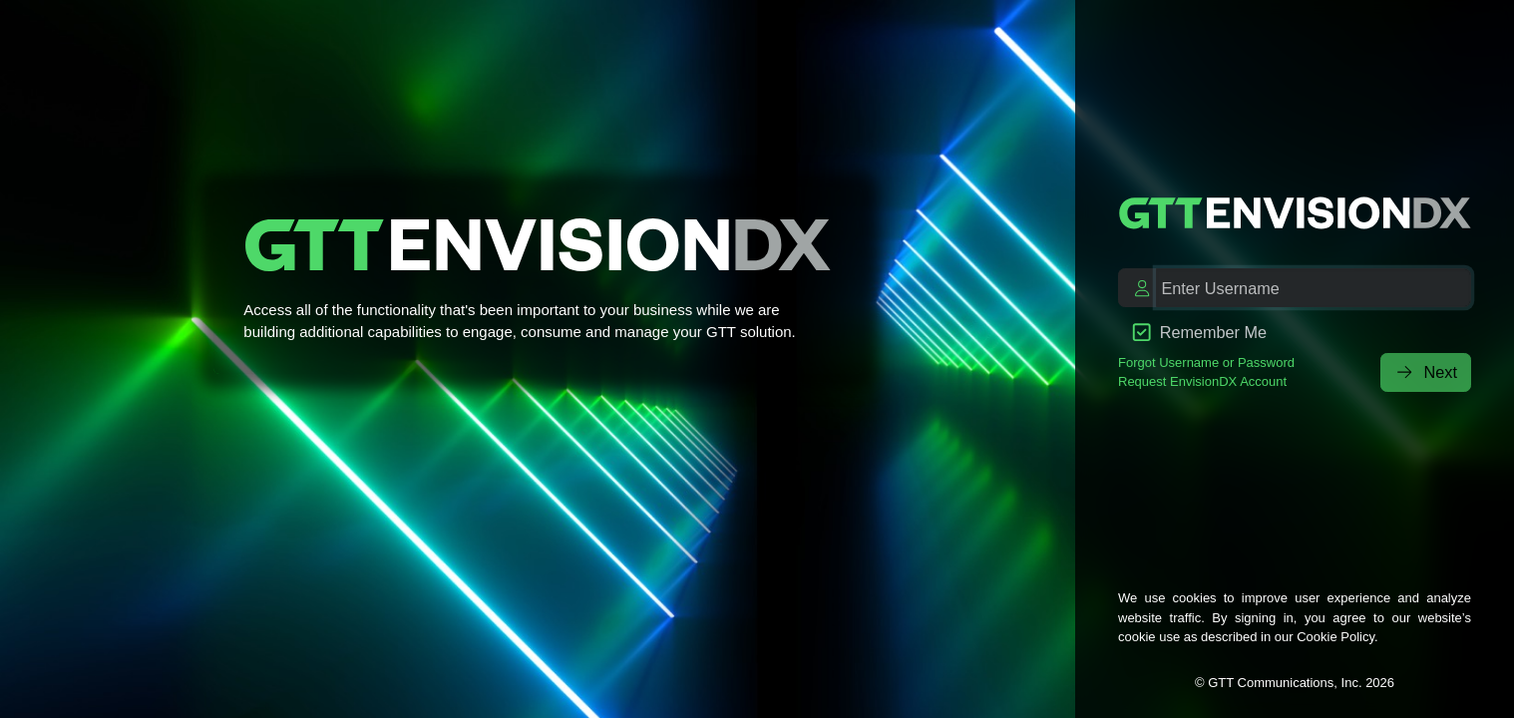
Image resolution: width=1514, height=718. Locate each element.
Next (1425, 372)
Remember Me (1200, 331)
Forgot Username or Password (1206, 362)
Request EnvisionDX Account (1202, 381)
